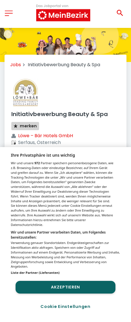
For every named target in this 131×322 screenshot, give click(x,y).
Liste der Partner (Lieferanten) (35, 272)
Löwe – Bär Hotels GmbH (45, 135)
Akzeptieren (65, 287)
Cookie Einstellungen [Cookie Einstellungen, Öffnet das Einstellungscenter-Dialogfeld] (65, 306)
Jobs (15, 64)
